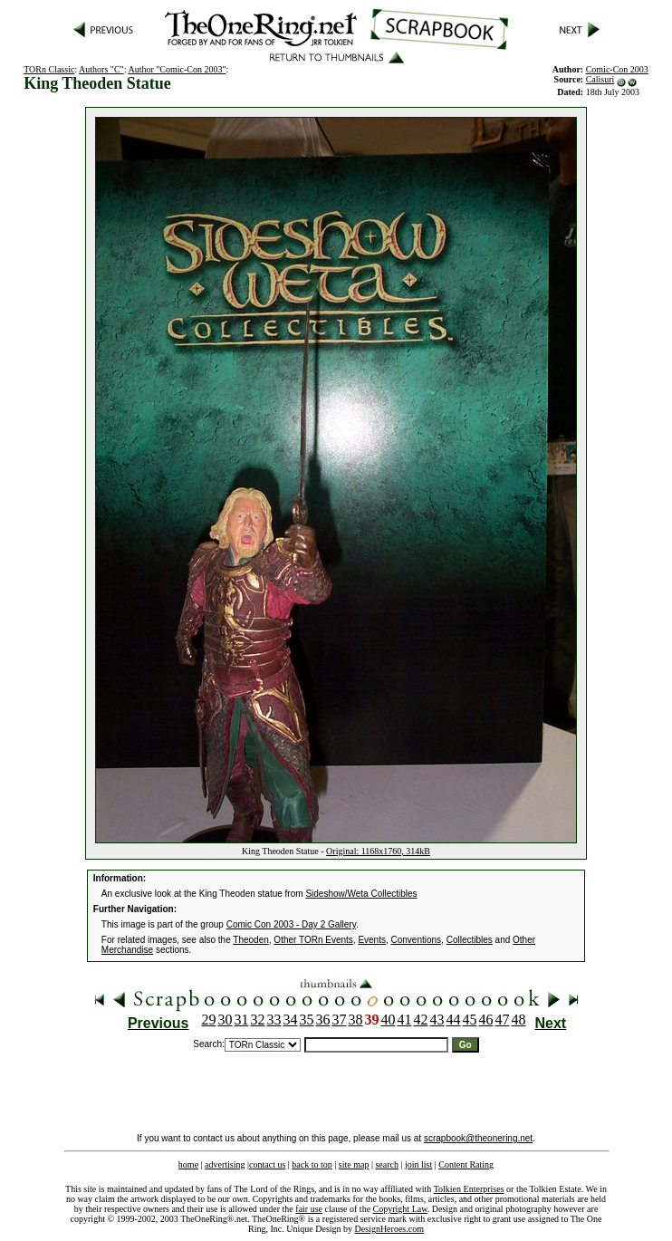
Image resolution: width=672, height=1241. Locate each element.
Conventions (416, 940)
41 (405, 1019)
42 (421, 1019)
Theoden (250, 940)
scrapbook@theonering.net (478, 1138)
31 (242, 1019)
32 (258, 1019)
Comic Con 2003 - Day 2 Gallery (291, 924)
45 (470, 1019)
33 (274, 1019)
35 (307, 1019)
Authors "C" (101, 69)
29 (209, 1019)
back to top (311, 1164)
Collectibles (469, 940)
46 (486, 1019)
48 (519, 1019)
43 (437, 1019)
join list (418, 1164)
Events (372, 940)
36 (323, 1019)
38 (356, 1019)
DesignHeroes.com (389, 1229)
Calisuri (600, 79)
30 (225, 1019)
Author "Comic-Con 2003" (177, 69)
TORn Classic (49, 69)
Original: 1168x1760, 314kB (378, 851)
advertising (225, 1164)
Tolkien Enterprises (469, 1189)
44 (453, 1019)
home (188, 1164)
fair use (308, 1209)
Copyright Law (400, 1209)
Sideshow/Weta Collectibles (361, 894)
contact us (267, 1164)
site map (354, 1164)
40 (388, 1019)
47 (502, 1019)
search (386, 1164)
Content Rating (466, 1164)
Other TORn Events (313, 940)
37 (339, 1019)
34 (290, 1019)
